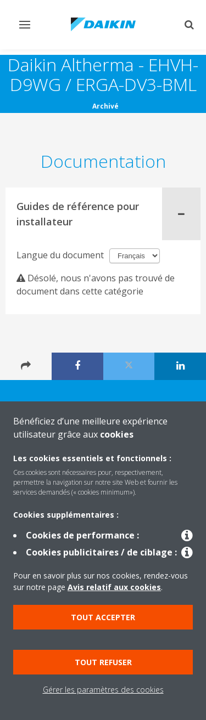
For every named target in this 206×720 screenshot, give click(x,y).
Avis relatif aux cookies (114, 587)
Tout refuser (103, 662)
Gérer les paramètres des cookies (103, 689)
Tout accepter (103, 617)
